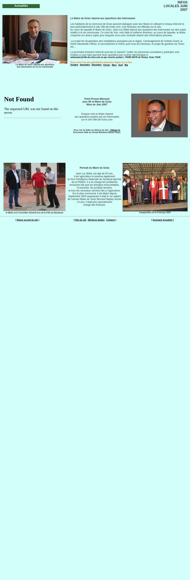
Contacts (110, 220)
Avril (120, 65)
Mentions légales (96, 220)
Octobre (74, 65)
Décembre (97, 65)
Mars (114, 65)
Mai (126, 65)
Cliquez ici (115, 130)
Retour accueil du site (27, 220)
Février (106, 65)
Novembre (85, 65)
